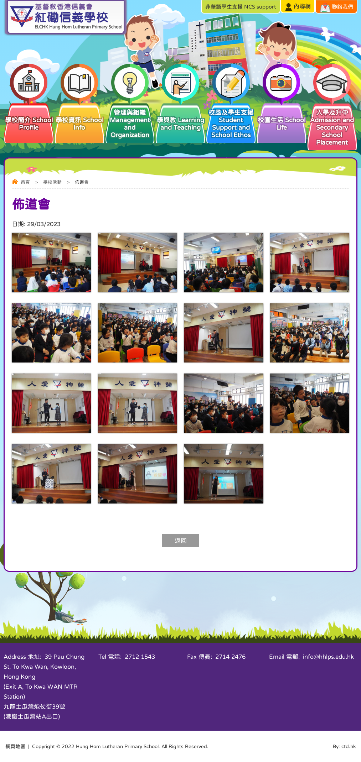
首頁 (25, 182)
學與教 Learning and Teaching (180, 116)
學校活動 (52, 182)
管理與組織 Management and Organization (130, 120)
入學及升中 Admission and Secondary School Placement (332, 124)
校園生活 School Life (281, 116)
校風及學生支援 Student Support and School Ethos (231, 120)
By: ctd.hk (344, 746)
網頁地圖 (15, 746)
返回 (181, 541)
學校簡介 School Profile (29, 116)
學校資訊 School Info (79, 116)
